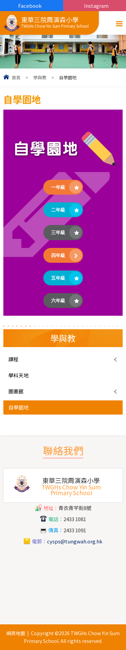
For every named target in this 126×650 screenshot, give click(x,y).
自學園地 (18, 407)
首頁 (16, 77)
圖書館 (16, 391)
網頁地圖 (15, 633)
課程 (13, 359)
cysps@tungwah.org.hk (74, 541)
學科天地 (18, 375)
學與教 (39, 77)
